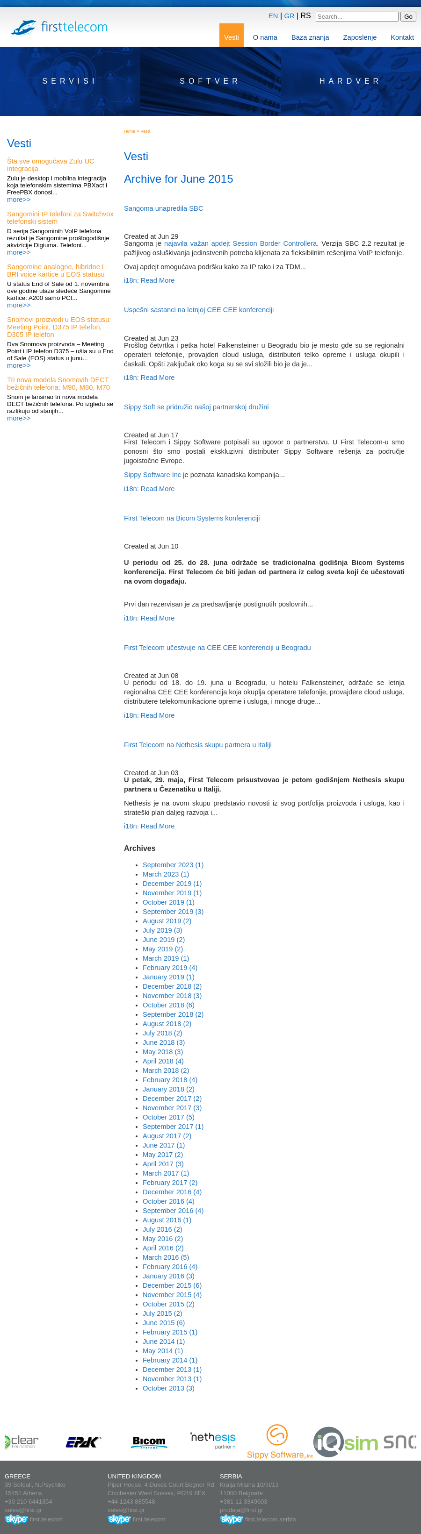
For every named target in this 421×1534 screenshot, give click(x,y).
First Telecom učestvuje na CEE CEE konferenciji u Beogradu (217, 647)
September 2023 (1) (173, 865)
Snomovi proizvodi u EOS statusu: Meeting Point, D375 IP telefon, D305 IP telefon (59, 327)
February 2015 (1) (170, 1332)
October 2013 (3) (169, 1388)
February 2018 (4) (170, 1080)
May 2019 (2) (163, 949)
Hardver (350, 81)
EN (273, 16)
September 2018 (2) (173, 1014)
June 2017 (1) (164, 1145)
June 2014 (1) (164, 1341)
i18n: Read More (149, 280)
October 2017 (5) (169, 1117)
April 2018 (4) (163, 1061)
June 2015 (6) (164, 1323)
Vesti (231, 37)
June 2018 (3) (164, 1042)
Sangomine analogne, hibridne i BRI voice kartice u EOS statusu (56, 270)
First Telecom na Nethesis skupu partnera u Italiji (198, 745)
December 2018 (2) (172, 986)
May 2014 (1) (163, 1351)
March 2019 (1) (166, 958)
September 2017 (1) (173, 1126)
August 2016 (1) (167, 1220)
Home (129, 131)
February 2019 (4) (170, 967)
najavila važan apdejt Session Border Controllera (240, 243)
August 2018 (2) (167, 1023)
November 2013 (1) (172, 1379)
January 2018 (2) (169, 1089)
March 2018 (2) (166, 1070)
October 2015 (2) (169, 1304)
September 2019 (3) (173, 911)
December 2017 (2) (172, 1098)
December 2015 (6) (172, 1285)
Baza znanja (310, 37)
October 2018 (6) (169, 1005)
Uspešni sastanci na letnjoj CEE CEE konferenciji (199, 310)
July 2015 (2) (162, 1313)
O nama (265, 37)
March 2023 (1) (166, 874)
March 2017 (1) (166, 1173)
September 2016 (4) (173, 1210)
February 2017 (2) (170, 1182)
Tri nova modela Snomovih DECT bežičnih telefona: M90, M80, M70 (58, 383)
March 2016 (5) (166, 1257)
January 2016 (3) (169, 1276)
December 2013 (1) (172, 1369)
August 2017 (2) (167, 1136)
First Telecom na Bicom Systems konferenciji (192, 518)
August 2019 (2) (167, 921)
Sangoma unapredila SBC (163, 208)
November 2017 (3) (172, 1108)
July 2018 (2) (162, 1033)
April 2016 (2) (163, 1248)
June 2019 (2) (164, 939)
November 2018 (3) (172, 995)
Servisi (70, 81)
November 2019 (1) (172, 893)
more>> (19, 199)
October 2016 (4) (169, 1201)
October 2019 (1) (169, 902)
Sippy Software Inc (152, 474)
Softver (210, 81)
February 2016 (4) (170, 1266)
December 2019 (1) (172, 883)
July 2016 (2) (162, 1229)
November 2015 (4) (172, 1295)
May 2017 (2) (163, 1154)
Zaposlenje (360, 37)
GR (289, 16)
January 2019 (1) (169, 977)
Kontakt (402, 37)
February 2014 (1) (170, 1360)
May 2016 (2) (163, 1238)
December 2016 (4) (172, 1192)
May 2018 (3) (163, 1052)
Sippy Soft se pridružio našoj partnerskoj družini (196, 407)
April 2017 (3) (163, 1164)
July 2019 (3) (162, 930)
